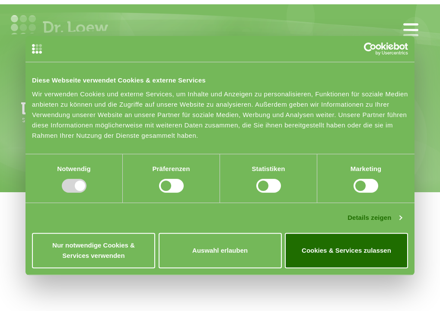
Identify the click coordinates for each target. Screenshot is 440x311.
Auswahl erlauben (220, 250)
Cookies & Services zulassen (346, 250)
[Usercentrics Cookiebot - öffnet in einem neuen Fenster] (370, 48)
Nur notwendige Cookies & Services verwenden (93, 250)
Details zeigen (369, 217)
